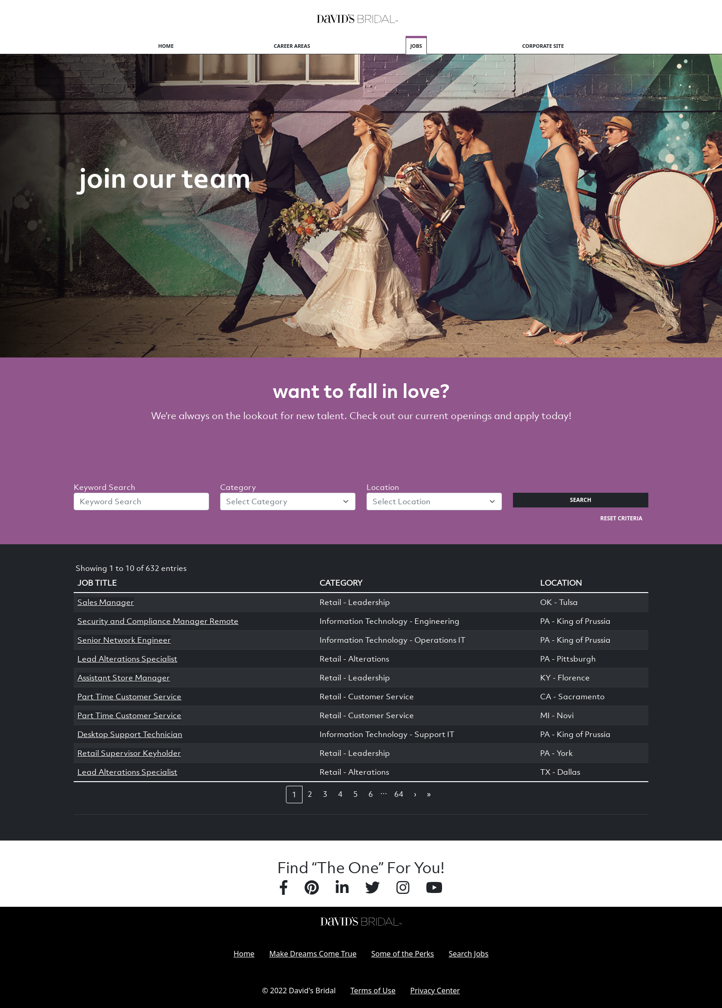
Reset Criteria (621, 518)
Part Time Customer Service (129, 696)
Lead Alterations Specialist (127, 659)
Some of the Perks (402, 954)
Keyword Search (104, 487)
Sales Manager (105, 602)
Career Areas (292, 45)
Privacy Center (435, 990)
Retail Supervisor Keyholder (129, 753)
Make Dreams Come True (313, 954)
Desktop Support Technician (129, 734)
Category (238, 487)
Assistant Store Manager (123, 678)
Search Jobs (469, 954)
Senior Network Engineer (124, 640)
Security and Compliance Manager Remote (158, 621)
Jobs (416, 45)
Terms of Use (373, 990)
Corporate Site (543, 45)
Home (166, 45)
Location (383, 487)
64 (398, 794)
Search (580, 500)
